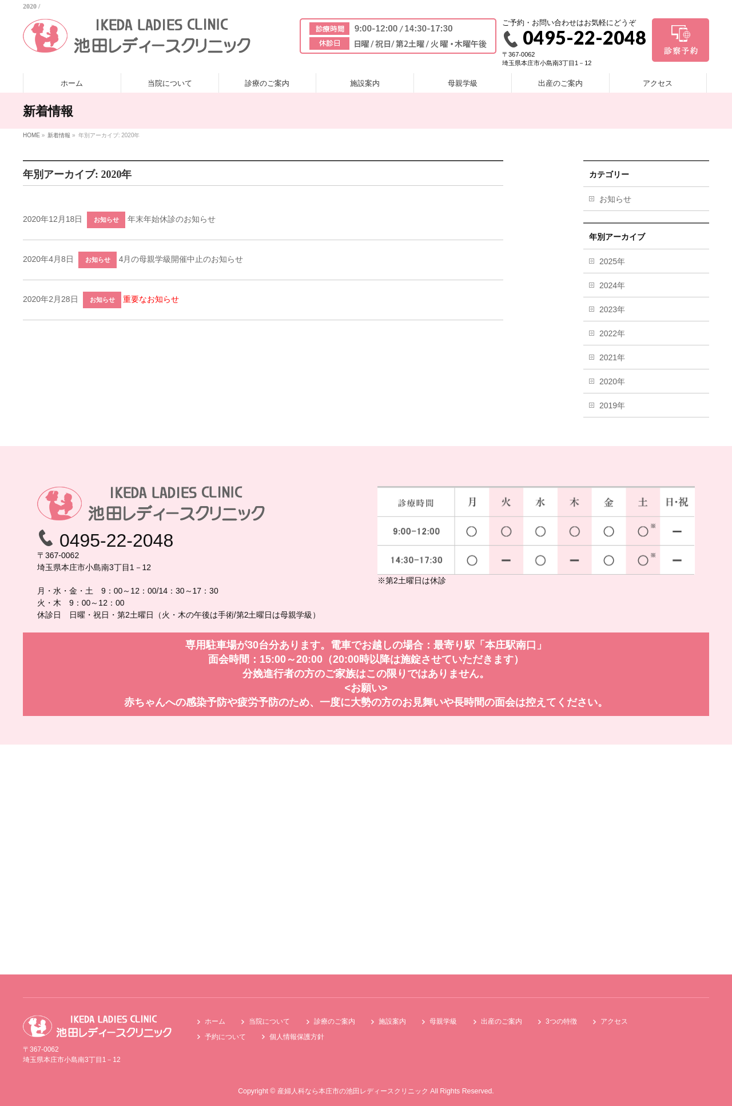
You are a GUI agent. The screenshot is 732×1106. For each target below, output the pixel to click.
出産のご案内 (501, 1021)
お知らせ (106, 219)
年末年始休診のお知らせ (172, 219)
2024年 (612, 285)
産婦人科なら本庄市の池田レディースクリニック (352, 1091)
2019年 (612, 405)
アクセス (614, 1021)
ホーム (215, 1021)
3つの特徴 (561, 1021)
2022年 (612, 333)
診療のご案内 (334, 1021)
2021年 (612, 357)
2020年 (612, 381)
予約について (225, 1037)
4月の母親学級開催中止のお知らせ (181, 259)
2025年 (612, 261)
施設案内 (392, 1021)
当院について (269, 1021)
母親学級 (443, 1021)
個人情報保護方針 (296, 1037)
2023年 (612, 309)
